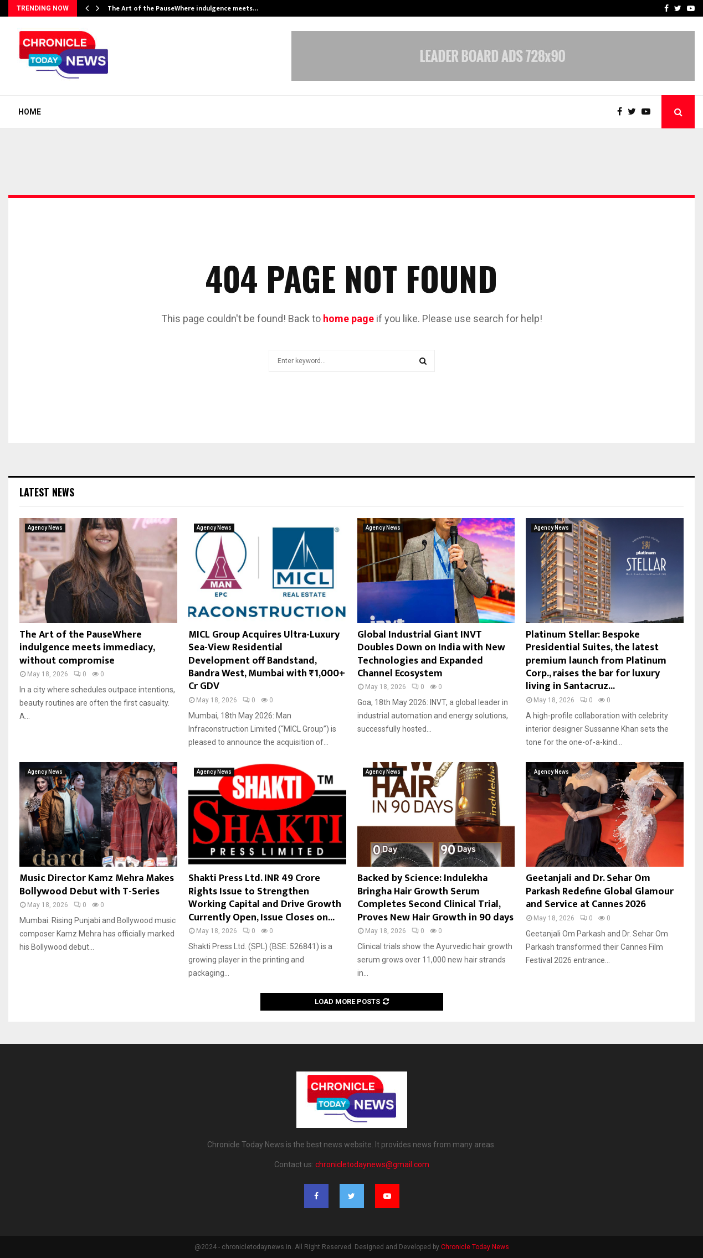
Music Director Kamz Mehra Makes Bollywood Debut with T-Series (96, 884)
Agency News (45, 528)
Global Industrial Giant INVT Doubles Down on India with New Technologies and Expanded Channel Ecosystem (431, 654)
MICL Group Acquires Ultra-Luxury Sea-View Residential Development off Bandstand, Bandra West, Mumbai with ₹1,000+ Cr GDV (266, 661)
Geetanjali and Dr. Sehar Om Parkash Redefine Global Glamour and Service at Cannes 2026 (600, 891)
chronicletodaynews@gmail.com (372, 1164)
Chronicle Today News (475, 1247)
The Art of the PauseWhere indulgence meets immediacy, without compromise (87, 648)
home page (348, 318)
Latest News (46, 492)
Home (29, 111)
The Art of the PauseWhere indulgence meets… (182, 8)
